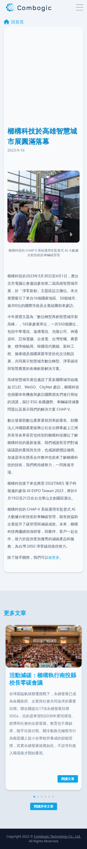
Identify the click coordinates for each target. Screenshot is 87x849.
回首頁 (14, 22)
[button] (34, 797)
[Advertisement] (43, 80)
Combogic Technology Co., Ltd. (57, 836)
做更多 (53, 557)
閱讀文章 (67, 778)
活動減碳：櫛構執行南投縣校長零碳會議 (42, 678)
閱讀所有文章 (43, 806)
